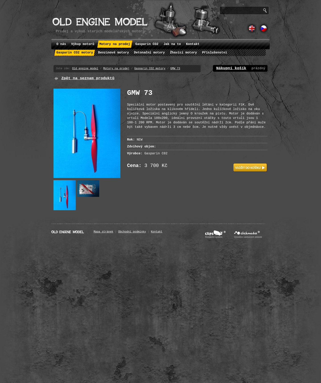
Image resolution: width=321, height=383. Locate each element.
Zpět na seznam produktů (87, 78)
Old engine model (85, 68)
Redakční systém (213, 237)
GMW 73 (175, 68)
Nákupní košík (231, 68)
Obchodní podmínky (132, 231)
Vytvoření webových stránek (248, 237)
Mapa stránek (103, 231)
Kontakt (156, 231)
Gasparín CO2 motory (149, 68)
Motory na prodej (116, 68)
